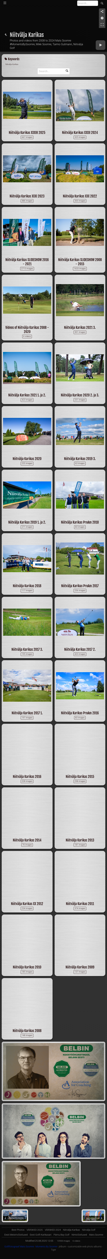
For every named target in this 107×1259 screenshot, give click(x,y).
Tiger (53, 1249)
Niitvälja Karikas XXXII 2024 (80, 133)
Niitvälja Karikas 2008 (27, 1031)
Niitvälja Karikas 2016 (27, 777)
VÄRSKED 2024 (53, 1229)
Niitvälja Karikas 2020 (27, 459)
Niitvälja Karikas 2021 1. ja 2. (27, 395)
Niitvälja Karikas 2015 (80, 777)
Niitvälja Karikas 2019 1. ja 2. (27, 522)
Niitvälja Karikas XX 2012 (27, 904)
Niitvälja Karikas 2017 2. (80, 649)
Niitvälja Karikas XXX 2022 (80, 196)
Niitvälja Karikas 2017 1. (27, 713)
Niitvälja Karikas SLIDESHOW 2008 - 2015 (80, 262)
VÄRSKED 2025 (35, 1229)
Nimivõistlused (79, 1234)
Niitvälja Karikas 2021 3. (80, 327)
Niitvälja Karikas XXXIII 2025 (27, 133)
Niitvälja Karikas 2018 (27, 586)
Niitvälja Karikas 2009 (80, 967)
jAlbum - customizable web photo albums (80, 1246)
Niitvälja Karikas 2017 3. (27, 649)
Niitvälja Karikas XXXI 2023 (27, 196)
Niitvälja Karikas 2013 (80, 840)
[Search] (87, 3)
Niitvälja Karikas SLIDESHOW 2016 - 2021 (27, 262)
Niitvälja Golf (88, 1229)
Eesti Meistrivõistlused (16, 1234)
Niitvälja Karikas (71, 1229)
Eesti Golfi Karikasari (40, 1234)
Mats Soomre (96, 1234)
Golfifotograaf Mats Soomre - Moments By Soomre (30, 1246)
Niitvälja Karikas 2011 (80, 904)
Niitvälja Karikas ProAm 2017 (80, 586)
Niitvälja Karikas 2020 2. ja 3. (80, 395)
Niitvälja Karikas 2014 (27, 840)
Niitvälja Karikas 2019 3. (80, 459)
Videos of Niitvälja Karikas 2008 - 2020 (27, 329)
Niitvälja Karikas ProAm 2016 (80, 713)
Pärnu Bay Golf (61, 1234)
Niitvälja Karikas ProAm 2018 (80, 522)
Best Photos (18, 1229)
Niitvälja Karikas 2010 (27, 967)
